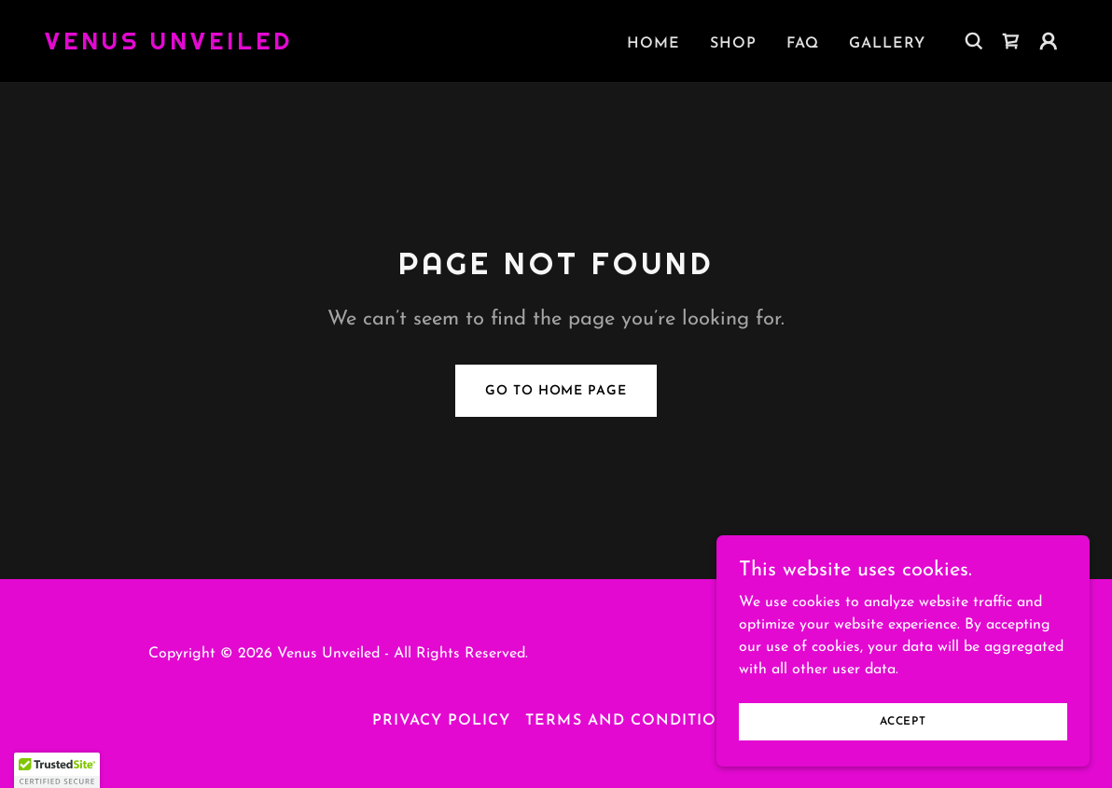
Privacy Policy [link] (441, 720)
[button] (1048, 41)
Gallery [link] (887, 43)
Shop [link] (733, 43)
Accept (903, 720)
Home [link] (653, 43)
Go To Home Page (555, 391)
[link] (169, 45)
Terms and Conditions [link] (632, 720)
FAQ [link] (802, 43)
